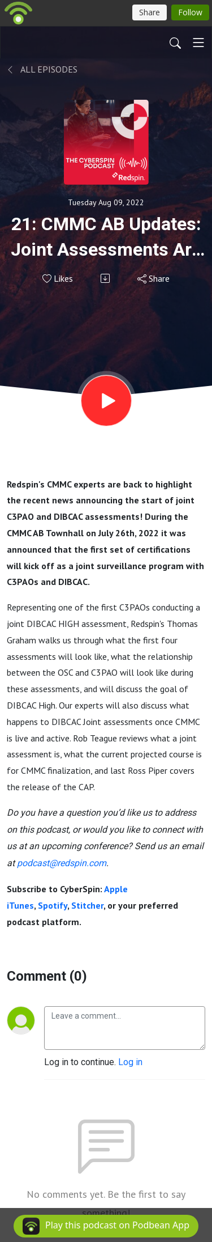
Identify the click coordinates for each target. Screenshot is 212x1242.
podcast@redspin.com (61, 863)
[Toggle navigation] (198, 42)
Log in (130, 1062)
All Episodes (42, 69)
